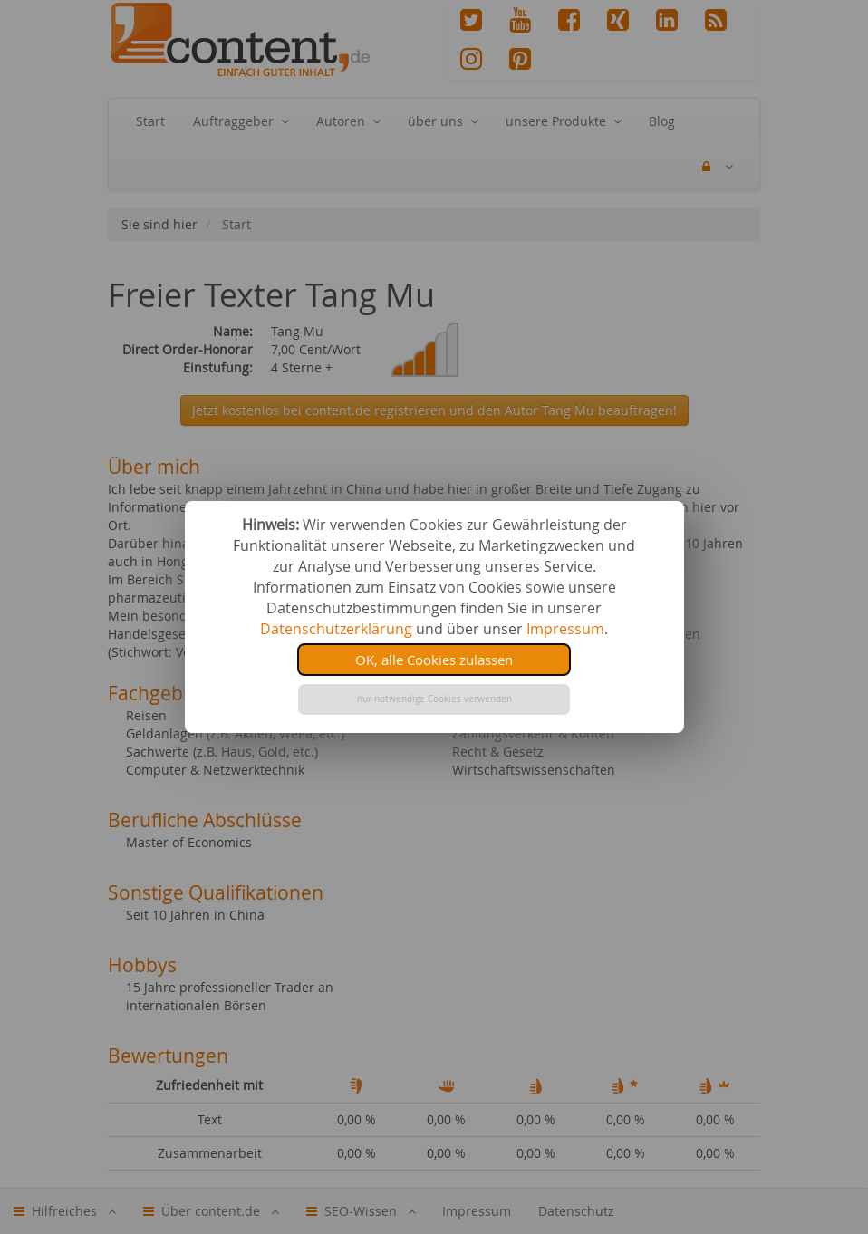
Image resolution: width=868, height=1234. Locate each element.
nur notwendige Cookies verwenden (434, 699)
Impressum (565, 629)
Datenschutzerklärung (336, 629)
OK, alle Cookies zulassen (434, 660)
